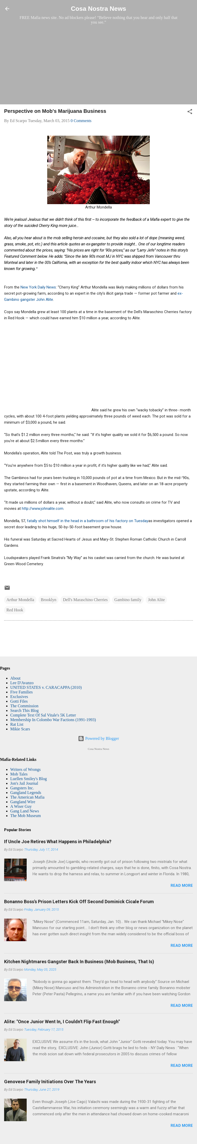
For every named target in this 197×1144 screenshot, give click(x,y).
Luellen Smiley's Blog (28, 779)
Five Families (21, 692)
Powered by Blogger (98, 738)
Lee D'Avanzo (22, 683)
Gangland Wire (22, 802)
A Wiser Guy (21, 806)
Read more (182, 885)
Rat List (16, 724)
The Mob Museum (25, 815)
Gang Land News (24, 811)
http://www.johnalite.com (42, 508)
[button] (190, 112)
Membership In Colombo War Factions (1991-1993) (53, 720)
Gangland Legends (25, 792)
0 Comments (81, 120)
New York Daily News (37, 287)
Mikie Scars (20, 729)
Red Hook (14, 610)
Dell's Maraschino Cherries (85, 600)
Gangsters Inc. (22, 788)
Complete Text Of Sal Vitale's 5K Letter (43, 715)
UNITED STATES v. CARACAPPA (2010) (46, 687)
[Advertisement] (98, 64)
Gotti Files (19, 701)
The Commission (24, 706)
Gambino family (127, 600)
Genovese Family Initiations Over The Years (50, 1081)
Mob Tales (18, 774)
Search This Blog (24, 710)
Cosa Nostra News (98, 8)
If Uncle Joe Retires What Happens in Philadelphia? (57, 841)
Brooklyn (48, 600)
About (15, 678)
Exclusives (19, 696)
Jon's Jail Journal (24, 783)
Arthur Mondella (20, 600)
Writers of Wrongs (25, 769)
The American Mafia (27, 797)
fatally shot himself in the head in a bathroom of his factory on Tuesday (87, 521)
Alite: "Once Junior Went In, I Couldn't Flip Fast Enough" (62, 1021)
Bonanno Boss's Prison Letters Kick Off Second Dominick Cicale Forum (79, 901)
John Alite (156, 600)
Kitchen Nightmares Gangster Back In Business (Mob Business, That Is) (79, 961)
